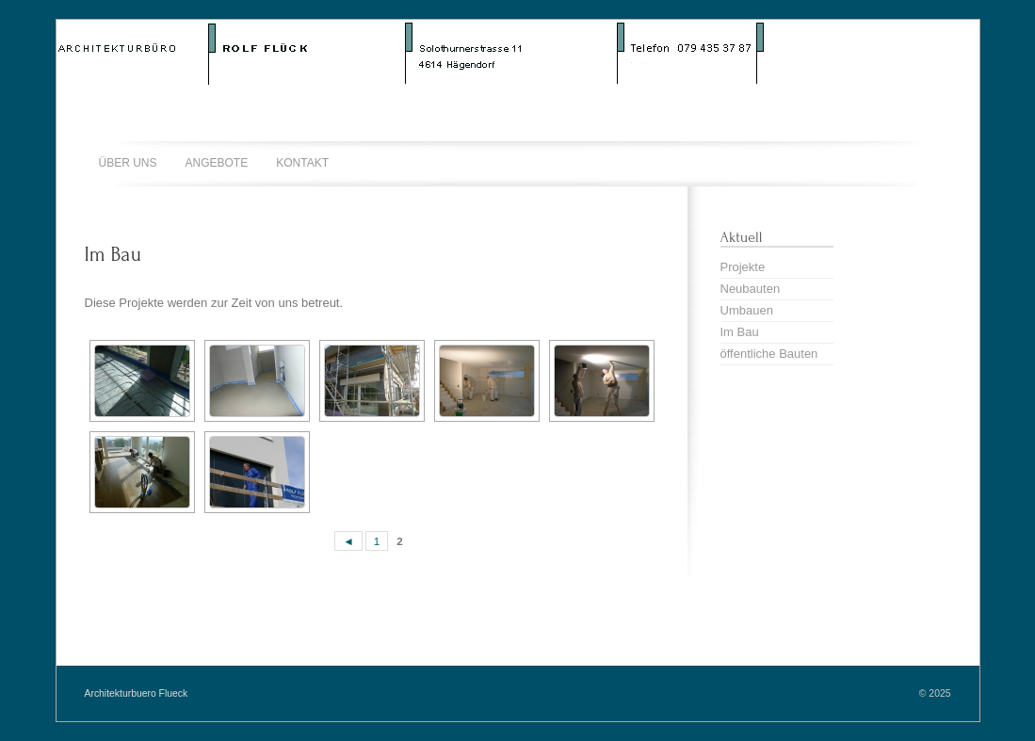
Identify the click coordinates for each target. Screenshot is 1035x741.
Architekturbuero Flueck (136, 693)
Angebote (217, 162)
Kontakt (302, 162)
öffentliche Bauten (769, 353)
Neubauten (750, 289)
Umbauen (746, 310)
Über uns (128, 162)
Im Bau (113, 254)
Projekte (743, 267)
